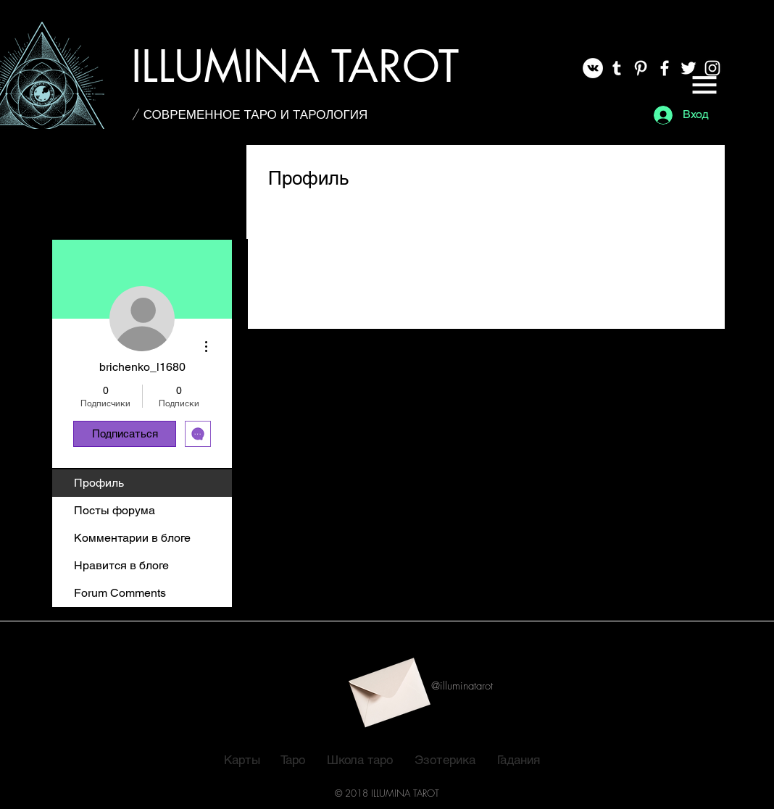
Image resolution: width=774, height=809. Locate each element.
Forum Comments (120, 593)
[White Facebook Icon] (664, 68)
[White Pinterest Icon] (641, 68)
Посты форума (114, 510)
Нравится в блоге (121, 565)
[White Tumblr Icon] (617, 68)
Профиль (99, 483)
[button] (704, 85)
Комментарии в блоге (132, 538)
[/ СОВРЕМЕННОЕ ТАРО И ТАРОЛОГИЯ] (249, 114)
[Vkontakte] (593, 68)
